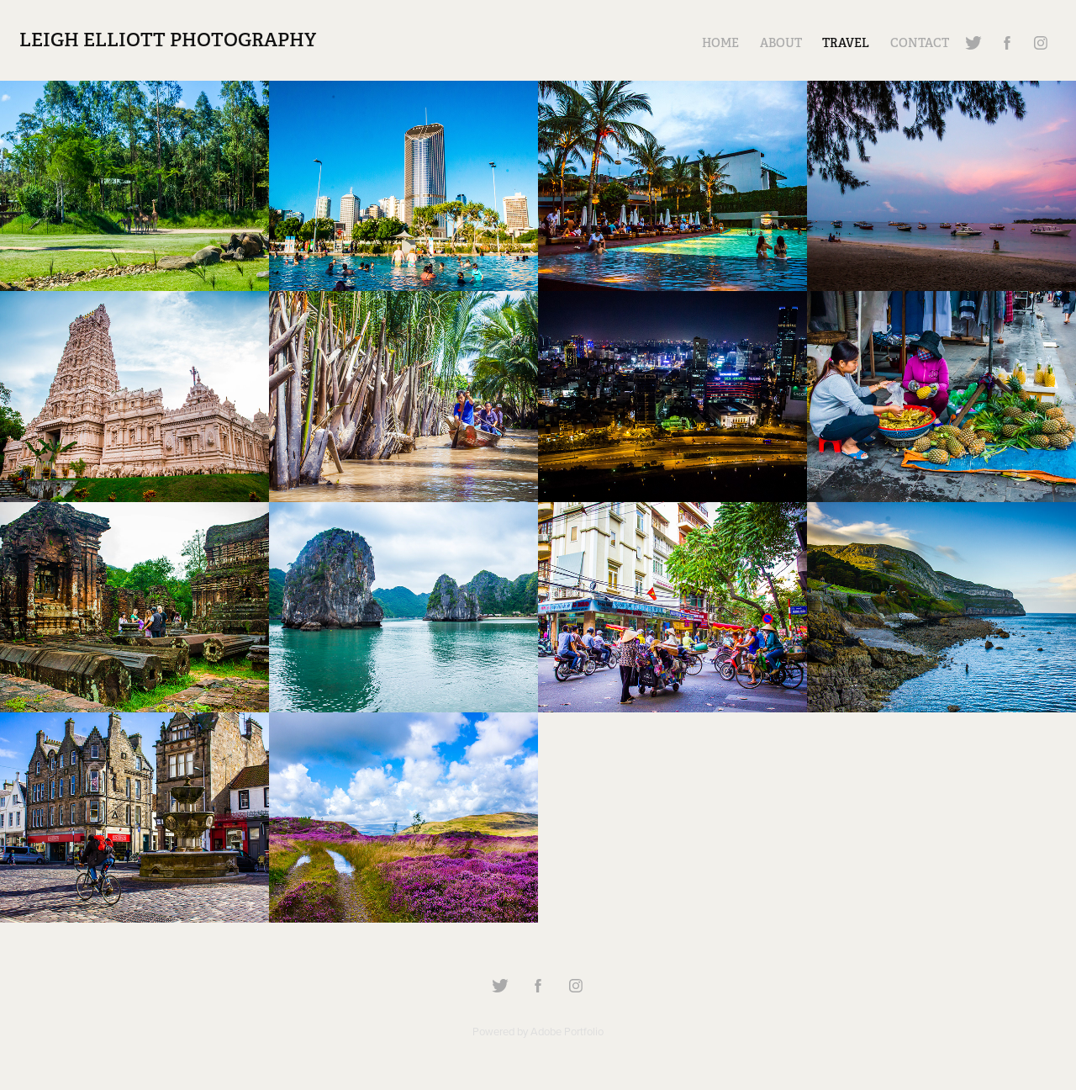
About (781, 42)
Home (720, 42)
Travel (845, 42)
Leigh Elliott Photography (167, 39)
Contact (919, 42)
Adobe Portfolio (567, 1031)
